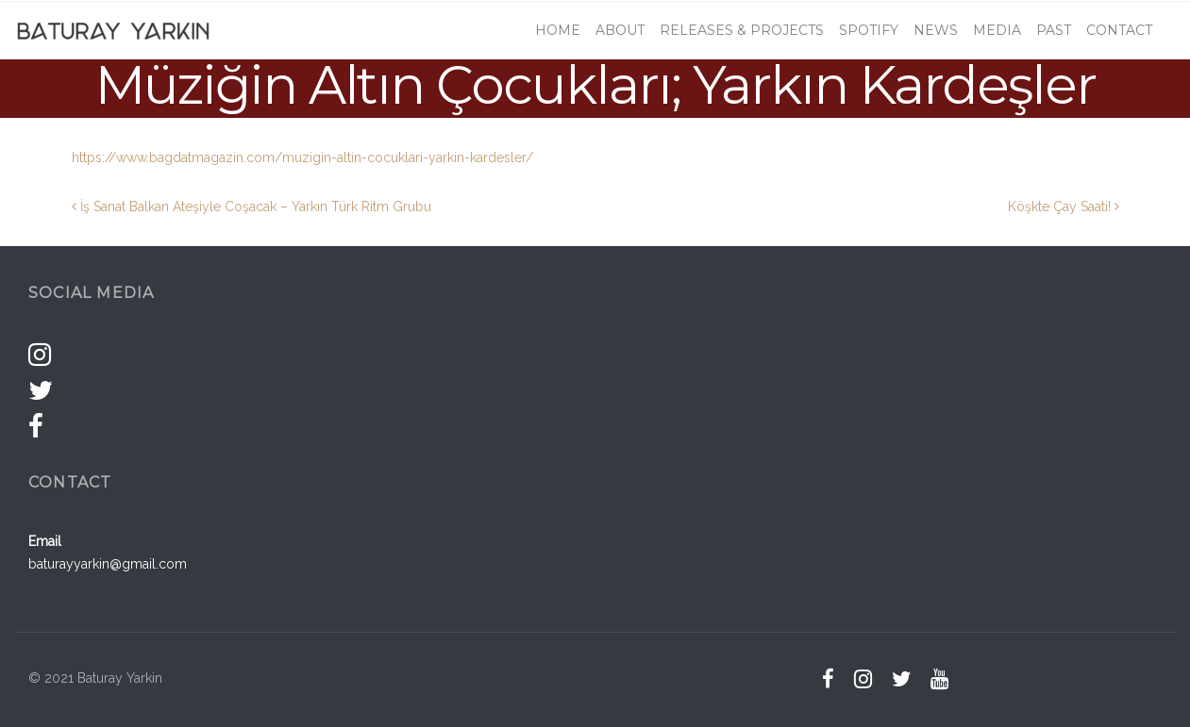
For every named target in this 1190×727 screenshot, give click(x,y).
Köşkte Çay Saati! (1063, 206)
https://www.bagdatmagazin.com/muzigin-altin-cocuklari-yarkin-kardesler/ (302, 157)
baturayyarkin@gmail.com (107, 563)
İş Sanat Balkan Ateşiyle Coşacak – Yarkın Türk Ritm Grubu (251, 206)
